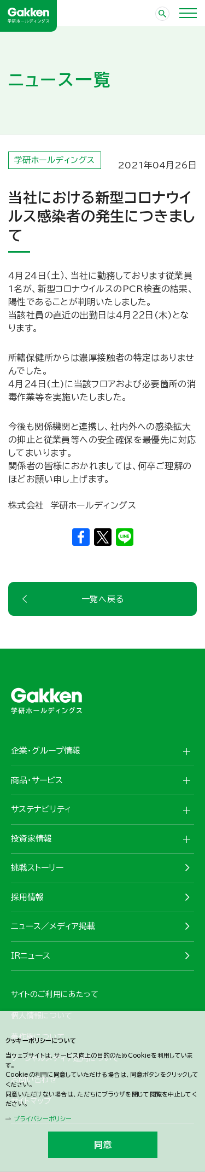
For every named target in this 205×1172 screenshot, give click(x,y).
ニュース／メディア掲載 (53, 926)
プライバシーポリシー (43, 1119)
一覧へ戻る (102, 599)
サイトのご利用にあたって (54, 994)
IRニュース (30, 956)
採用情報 (27, 897)
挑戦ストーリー (37, 868)
